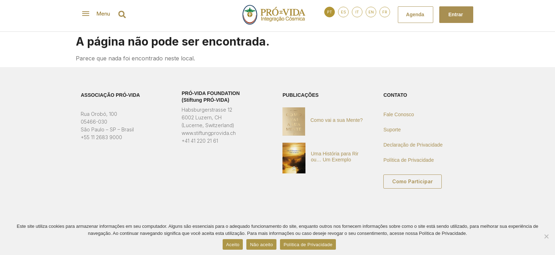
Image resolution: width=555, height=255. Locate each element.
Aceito (233, 244)
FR (384, 12)
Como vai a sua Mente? (336, 120)
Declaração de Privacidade (412, 145)
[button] (122, 14)
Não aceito (261, 244)
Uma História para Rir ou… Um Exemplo (335, 156)
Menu (103, 13)
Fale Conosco (398, 114)
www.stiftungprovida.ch (209, 133)
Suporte (392, 129)
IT (357, 12)
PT (329, 12)
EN (371, 12)
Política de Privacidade (408, 160)
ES (343, 12)
